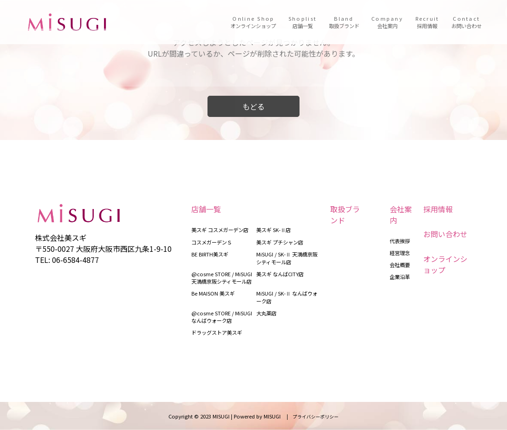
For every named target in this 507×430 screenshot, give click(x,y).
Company (387, 22)
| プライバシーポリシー (310, 416)
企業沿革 (400, 276)
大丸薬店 (266, 313)
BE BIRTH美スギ (209, 254)
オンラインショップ (445, 264)
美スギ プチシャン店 (279, 242)
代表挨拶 (400, 240)
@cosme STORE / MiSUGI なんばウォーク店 (221, 316)
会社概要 (400, 264)
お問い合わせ (445, 233)
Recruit (427, 22)
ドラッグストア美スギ (216, 332)
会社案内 (401, 214)
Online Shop (253, 22)
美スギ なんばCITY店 (280, 274)
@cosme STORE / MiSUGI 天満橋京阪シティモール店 (221, 277)
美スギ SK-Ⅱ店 (273, 229)
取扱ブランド (345, 214)
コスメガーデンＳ (211, 242)
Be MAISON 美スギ (213, 293)
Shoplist (302, 22)
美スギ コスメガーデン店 (219, 229)
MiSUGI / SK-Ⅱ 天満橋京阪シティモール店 (286, 258)
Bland (344, 22)
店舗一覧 (206, 209)
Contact (466, 22)
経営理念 (400, 252)
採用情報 (438, 209)
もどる (253, 106)
